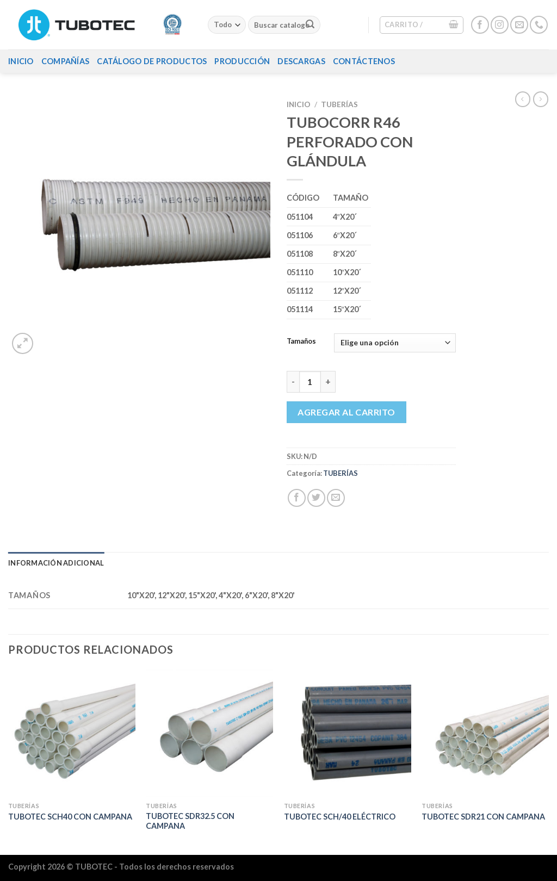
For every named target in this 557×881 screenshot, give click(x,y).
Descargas (301, 61)
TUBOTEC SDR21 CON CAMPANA (483, 816)
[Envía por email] (336, 498)
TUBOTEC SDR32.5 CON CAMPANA (190, 821)
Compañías (65, 61)
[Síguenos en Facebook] (480, 25)
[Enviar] (310, 25)
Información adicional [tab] (56, 563)
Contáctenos (364, 61)
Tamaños (301, 341)
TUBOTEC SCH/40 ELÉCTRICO (339, 816)
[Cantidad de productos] (310, 382)
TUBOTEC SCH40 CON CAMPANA (70, 816)
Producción (242, 61)
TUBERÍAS (339, 104)
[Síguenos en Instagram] (500, 25)
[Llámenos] (539, 25)
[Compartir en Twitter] (316, 498)
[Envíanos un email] (519, 25)
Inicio (21, 61)
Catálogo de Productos (152, 61)
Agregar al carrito (346, 412)
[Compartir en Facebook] (297, 498)
